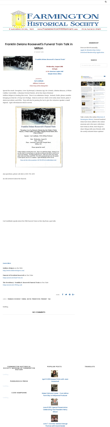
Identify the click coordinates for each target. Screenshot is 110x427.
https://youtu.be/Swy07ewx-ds (13, 278)
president (44, 299)
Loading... (6, 374)
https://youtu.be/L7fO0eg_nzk (12, 285)
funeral (24, 299)
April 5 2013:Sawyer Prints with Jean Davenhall (55, 380)
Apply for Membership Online (90, 50)
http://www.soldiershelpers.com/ (13, 270)
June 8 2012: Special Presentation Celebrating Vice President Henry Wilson (55, 409)
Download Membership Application (92, 52)
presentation (36, 299)
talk (49, 299)
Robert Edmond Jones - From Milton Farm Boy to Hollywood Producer (55, 394)
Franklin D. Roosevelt (14, 299)
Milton (29, 299)
